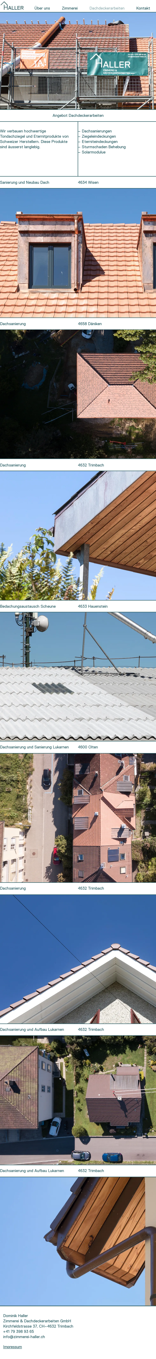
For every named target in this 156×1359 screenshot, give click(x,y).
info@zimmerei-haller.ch (24, 1336)
